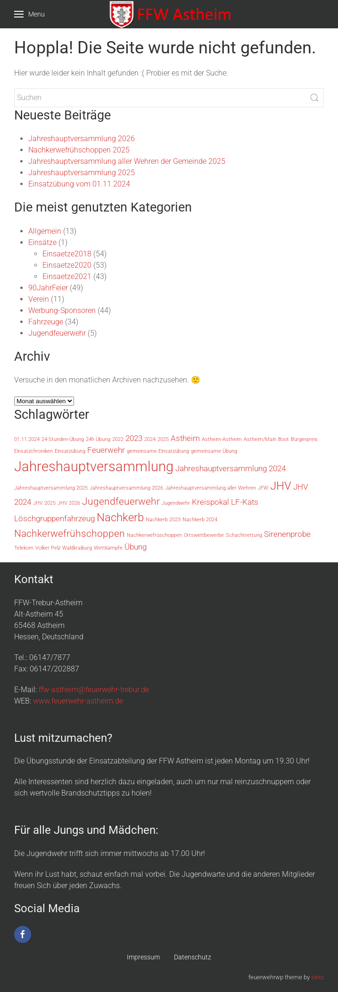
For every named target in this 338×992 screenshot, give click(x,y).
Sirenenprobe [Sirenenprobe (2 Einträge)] (287, 534)
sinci (317, 977)
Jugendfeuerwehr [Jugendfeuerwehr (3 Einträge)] (121, 501)
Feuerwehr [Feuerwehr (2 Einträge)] (106, 450)
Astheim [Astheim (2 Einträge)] (185, 438)
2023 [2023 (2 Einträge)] (133, 438)
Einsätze (42, 242)
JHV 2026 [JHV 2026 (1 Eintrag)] (69, 503)
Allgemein (44, 231)
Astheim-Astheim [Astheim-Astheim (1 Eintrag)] (222, 439)
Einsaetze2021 (66, 276)
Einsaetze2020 (66, 265)
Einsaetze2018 (66, 253)
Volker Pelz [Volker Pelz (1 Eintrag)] (47, 548)
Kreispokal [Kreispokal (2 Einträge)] (210, 502)
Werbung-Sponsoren (62, 310)
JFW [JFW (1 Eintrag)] (263, 488)
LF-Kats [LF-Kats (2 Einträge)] (244, 502)
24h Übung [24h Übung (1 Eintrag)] (98, 439)
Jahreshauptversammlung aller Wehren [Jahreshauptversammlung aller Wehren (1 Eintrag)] (210, 488)
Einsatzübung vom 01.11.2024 (79, 183)
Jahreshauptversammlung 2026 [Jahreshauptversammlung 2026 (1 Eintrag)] (126, 488)
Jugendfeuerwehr (57, 333)
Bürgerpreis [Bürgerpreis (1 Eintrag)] (304, 439)
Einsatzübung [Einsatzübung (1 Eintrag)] (70, 451)
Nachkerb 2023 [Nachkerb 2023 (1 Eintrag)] (163, 520)
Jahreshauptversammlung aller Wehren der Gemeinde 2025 (126, 161)
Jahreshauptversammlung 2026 (81, 138)
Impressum (143, 957)
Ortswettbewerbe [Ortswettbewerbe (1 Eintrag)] (204, 535)
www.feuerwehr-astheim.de (78, 700)
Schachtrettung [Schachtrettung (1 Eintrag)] (244, 535)
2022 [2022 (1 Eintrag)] (118, 439)
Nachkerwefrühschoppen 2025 (79, 149)
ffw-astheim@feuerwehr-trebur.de (94, 689)
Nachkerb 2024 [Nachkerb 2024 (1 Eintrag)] (199, 520)
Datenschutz (192, 957)
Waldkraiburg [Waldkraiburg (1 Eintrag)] (77, 548)
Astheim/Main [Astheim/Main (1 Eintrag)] (260, 439)
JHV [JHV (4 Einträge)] (280, 485)
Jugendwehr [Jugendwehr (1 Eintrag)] (176, 503)
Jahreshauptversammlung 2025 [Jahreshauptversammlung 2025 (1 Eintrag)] (51, 488)
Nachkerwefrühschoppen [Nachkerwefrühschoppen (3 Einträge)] (69, 533)
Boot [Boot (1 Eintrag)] (283, 439)
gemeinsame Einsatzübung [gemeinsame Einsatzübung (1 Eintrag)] (158, 451)
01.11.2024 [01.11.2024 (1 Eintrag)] (27, 439)
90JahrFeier (48, 287)
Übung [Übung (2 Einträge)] (135, 546)
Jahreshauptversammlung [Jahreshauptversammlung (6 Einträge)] (93, 466)
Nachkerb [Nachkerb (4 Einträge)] (120, 517)
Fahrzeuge (45, 321)
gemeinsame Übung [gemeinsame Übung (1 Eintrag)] (214, 451)
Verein (38, 299)
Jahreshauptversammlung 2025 (81, 172)
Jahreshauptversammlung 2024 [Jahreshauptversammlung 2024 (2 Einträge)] (230, 468)
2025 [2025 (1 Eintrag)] (163, 439)
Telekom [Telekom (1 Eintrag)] (23, 548)
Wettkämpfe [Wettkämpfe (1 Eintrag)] (108, 548)
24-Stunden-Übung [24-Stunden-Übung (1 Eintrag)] (62, 439)
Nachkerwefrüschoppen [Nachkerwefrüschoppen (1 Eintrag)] (154, 535)
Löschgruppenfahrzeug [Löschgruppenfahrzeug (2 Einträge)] (54, 518)
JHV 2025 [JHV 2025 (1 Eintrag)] (44, 503)
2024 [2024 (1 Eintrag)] (150, 439)
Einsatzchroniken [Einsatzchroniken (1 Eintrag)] (33, 451)
